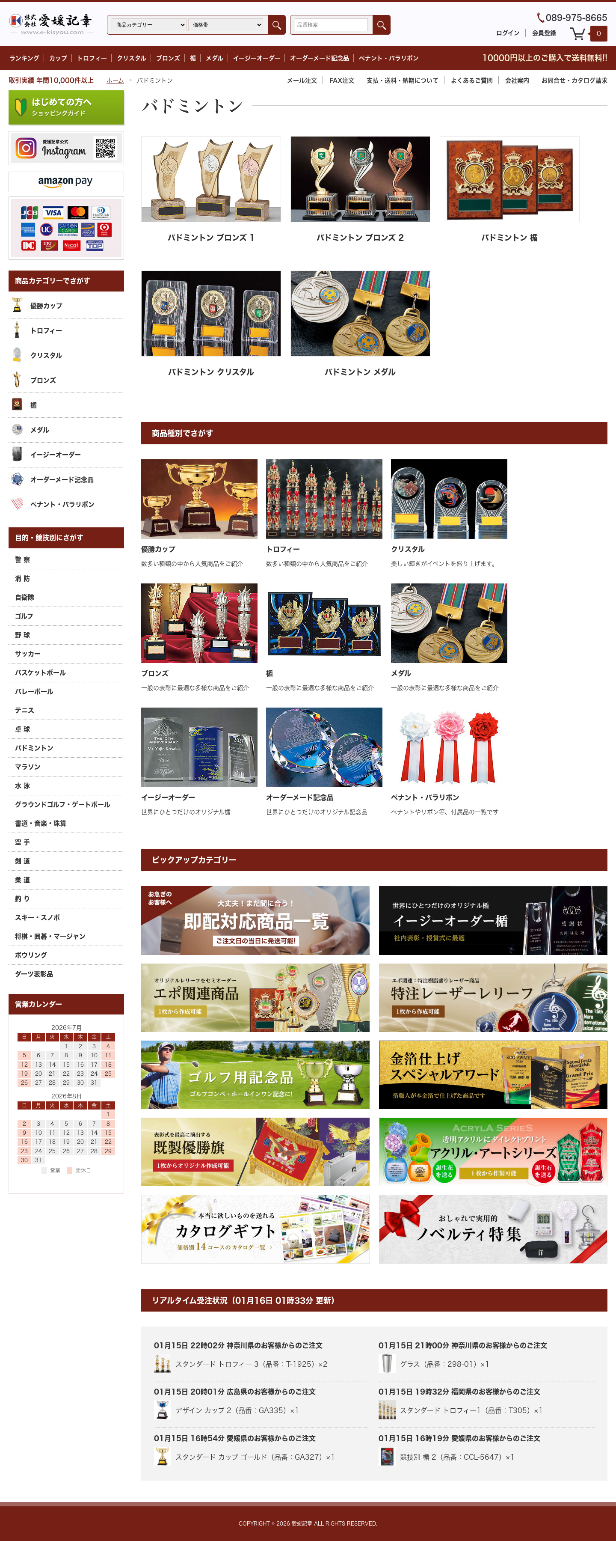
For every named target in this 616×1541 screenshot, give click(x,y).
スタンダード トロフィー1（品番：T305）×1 (461, 1409)
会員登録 (544, 33)
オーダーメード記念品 (319, 58)
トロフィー (92, 58)
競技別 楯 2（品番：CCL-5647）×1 (447, 1456)
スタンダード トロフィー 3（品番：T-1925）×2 (241, 1363)
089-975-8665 (576, 17)
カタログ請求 (574, 80)
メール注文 (302, 80)
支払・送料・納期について (402, 80)
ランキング (24, 58)
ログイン (508, 33)
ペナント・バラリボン (389, 58)
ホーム (115, 80)
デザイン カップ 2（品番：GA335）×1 (226, 1409)
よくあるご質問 (472, 80)
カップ (58, 58)
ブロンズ (168, 58)
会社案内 (517, 80)
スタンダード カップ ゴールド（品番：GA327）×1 (244, 1456)
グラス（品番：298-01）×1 (434, 1363)
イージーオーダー (256, 58)
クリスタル (131, 58)
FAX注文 (341, 80)
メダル (214, 58)
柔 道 (22, 879)
